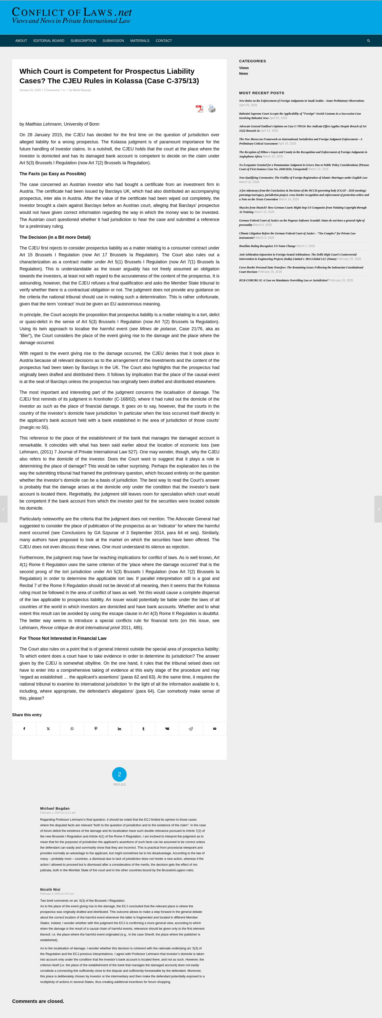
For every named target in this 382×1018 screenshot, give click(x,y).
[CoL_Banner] (73, 17)
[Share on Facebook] (24, 728)
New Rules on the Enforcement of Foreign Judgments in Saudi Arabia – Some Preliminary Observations (301, 100)
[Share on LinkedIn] (120, 728)
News (243, 73)
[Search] (367, 41)
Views (244, 68)
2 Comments (52, 90)
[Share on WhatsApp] (72, 728)
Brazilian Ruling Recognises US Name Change (267, 246)
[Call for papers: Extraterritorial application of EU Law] (378, 509)
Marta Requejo (82, 90)
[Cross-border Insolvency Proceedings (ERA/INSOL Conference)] (4, 509)
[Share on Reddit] (191, 728)
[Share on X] (48, 728)
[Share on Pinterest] (96, 728)
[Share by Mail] (215, 728)
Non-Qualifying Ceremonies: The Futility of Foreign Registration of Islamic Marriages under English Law (303, 177)
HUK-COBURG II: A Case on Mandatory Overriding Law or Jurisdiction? (284, 280)
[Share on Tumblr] (143, 728)
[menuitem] (21, 41)
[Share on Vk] (167, 728)
